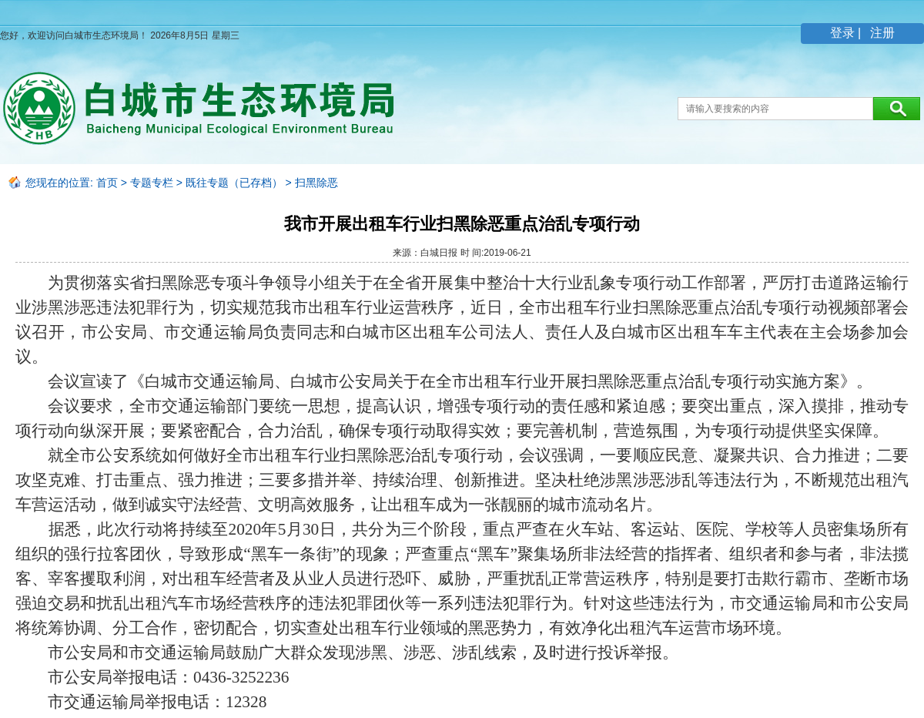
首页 (107, 182)
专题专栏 (151, 182)
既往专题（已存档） (234, 182)
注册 (881, 32)
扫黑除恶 (316, 182)
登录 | (847, 32)
